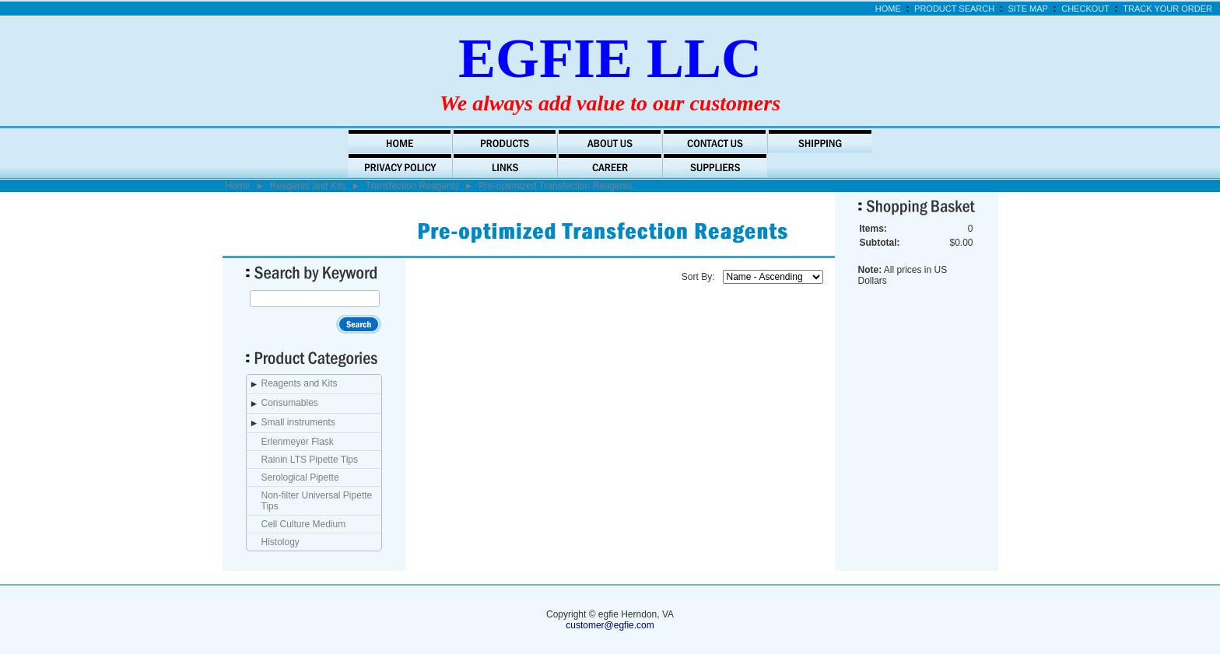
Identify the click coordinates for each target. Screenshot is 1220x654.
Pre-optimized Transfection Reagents (555, 185)
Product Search (954, 8)
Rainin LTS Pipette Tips (310, 459)
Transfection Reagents (412, 185)
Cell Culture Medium (303, 524)
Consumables (289, 402)
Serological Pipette (300, 477)
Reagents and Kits (308, 185)
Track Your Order (1167, 8)
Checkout (1085, 8)
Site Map (1028, 8)
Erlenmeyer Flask (297, 441)
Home (888, 8)
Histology (280, 542)
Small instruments (298, 422)
